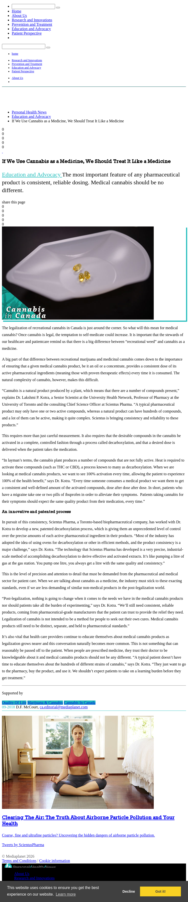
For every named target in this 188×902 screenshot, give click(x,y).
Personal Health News (29, 112)
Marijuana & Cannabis (45, 703)
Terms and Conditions (19, 861)
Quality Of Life (14, 703)
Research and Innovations (32, 20)
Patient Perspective (27, 33)
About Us (19, 15)
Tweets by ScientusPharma (23, 845)
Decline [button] (128, 891)
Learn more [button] (66, 894)
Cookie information (54, 861)
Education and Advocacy (31, 29)
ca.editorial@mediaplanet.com (64, 707)
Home (16, 11)
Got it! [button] (160, 891)
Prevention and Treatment (32, 24)
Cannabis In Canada (79, 703)
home (15, 53)
